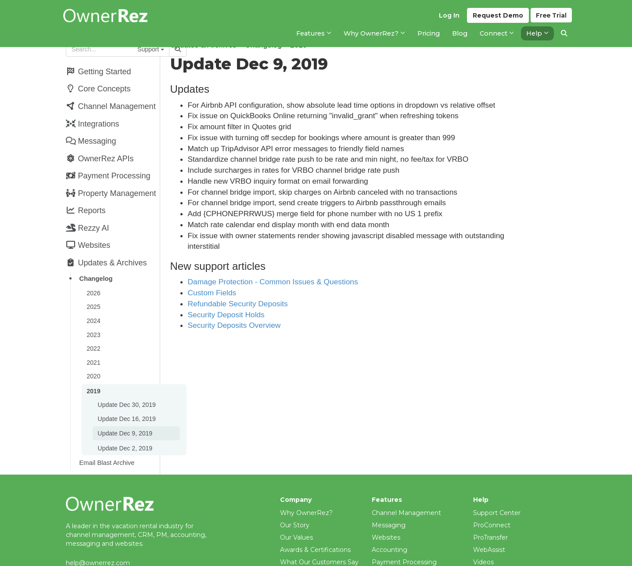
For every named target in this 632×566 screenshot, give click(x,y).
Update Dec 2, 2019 (124, 429)
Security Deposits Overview (270, 325)
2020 (93, 361)
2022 (93, 334)
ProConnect (491, 506)
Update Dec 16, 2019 (126, 401)
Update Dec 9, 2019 (124, 415)
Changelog (95, 268)
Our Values (296, 518)
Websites (386, 518)
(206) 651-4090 (88, 552)
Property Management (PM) (416, 555)
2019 (93, 375)
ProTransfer (490, 518)
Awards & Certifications (315, 530)
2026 (93, 282)
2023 (93, 321)
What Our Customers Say (319, 543)
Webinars (487, 555)
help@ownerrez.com (98, 544)
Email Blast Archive (106, 443)
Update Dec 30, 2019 (126, 388)
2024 (93, 308)
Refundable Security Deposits (274, 303)
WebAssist (489, 530)
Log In (448, 18)
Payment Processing (404, 543)
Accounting (389, 530)
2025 (93, 295)
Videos (483, 543)
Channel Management (406, 493)
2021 (93, 348)
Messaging (389, 506)
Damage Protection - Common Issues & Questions (309, 281)
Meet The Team (304, 555)
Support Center (497, 493)
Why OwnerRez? (306, 493)
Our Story (294, 506)
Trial (551, 18)
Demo (496, 18)
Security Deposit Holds (262, 314)
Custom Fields (248, 292)
